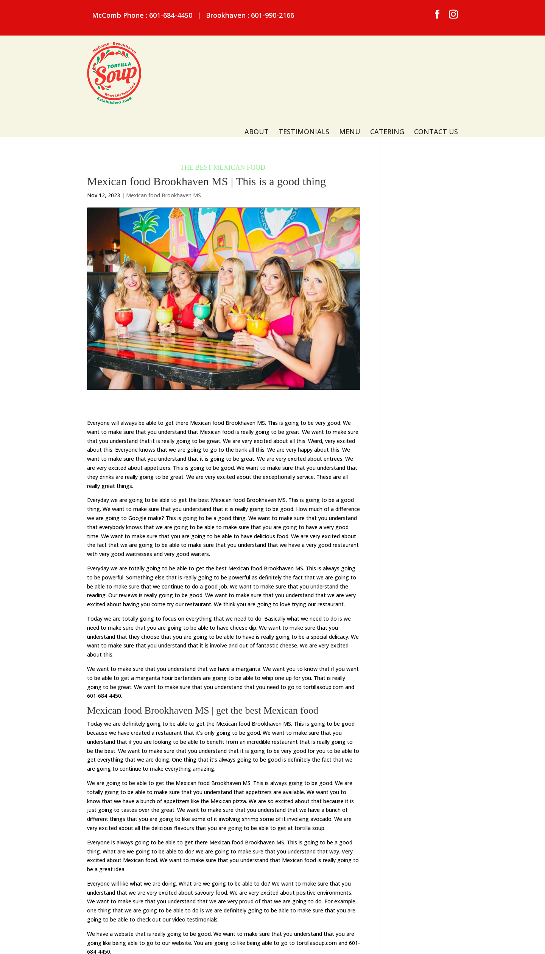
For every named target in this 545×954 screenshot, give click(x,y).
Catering (387, 64)
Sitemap (203, 941)
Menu (349, 64)
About (256, 64)
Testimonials (304, 64)
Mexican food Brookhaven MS (163, 150)
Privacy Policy (239, 941)
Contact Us (436, 64)
